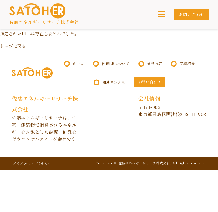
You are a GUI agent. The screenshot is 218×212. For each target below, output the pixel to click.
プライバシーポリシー (32, 163)
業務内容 (154, 63)
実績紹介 (187, 63)
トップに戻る (13, 46)
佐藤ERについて (116, 63)
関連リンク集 (113, 82)
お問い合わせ (192, 14)
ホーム (78, 63)
